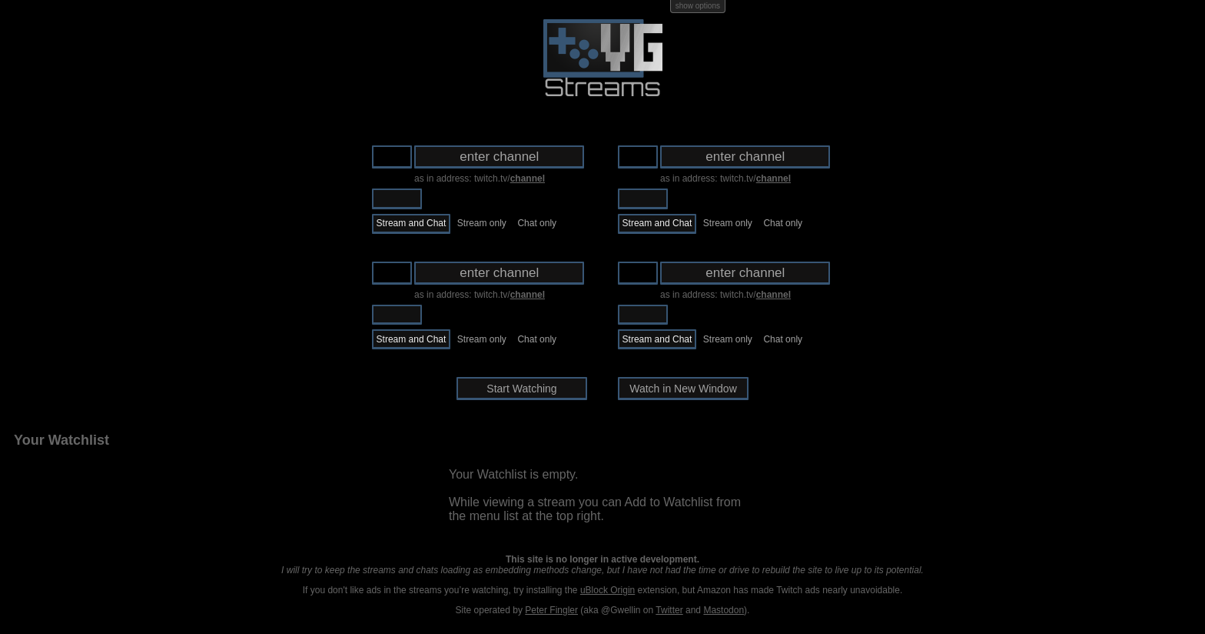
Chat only (536, 223)
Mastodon (723, 610)
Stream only (481, 223)
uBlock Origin (607, 590)
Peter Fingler (551, 610)
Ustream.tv (450, 199)
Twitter (669, 610)
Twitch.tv (397, 199)
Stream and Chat (411, 223)
